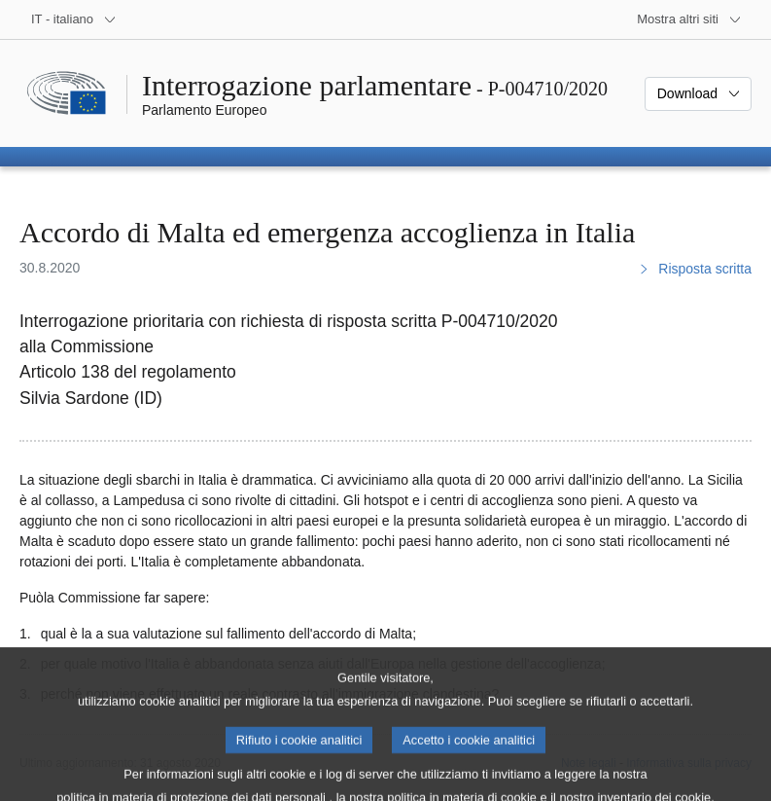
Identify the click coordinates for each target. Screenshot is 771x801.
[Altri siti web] (689, 19)
